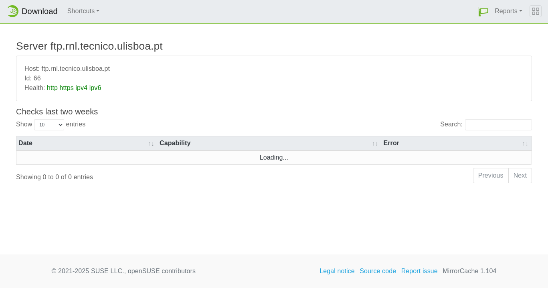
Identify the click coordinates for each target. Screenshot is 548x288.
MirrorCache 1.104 (469, 271)
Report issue (419, 271)
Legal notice (337, 271)
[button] (483, 11)
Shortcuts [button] (81, 11)
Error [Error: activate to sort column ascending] (391, 143)
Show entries (50, 124)
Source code (378, 271)
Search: (486, 124)
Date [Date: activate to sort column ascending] (25, 143)
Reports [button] (506, 11)
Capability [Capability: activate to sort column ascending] (175, 143)
